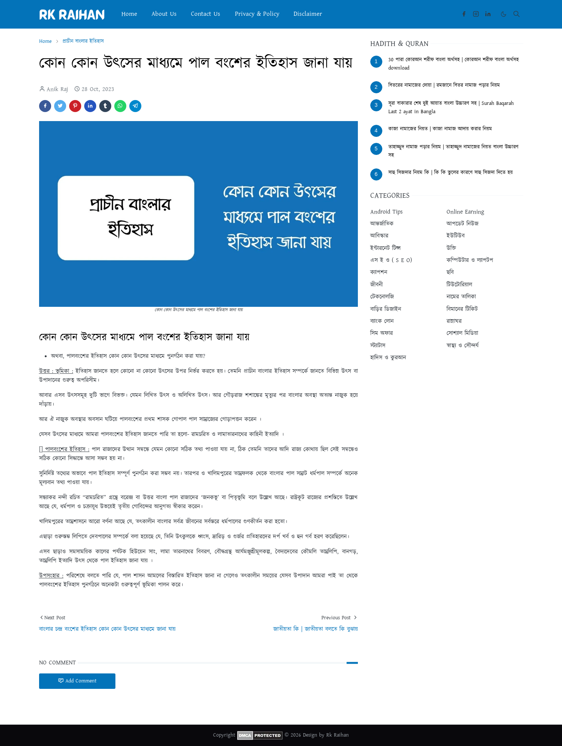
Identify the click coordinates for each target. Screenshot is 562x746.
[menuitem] (129, 14)
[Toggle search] (516, 14)
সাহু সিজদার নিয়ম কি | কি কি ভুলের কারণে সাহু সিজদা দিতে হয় (450, 172)
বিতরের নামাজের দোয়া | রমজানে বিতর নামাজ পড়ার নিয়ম (444, 85)
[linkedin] (488, 13)
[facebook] (464, 13)
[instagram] (476, 13)
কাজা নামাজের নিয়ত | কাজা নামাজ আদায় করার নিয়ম (440, 129)
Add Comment (77, 681)
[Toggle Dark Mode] (503, 14)
